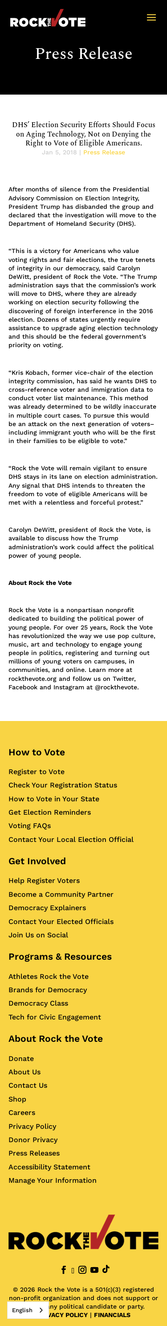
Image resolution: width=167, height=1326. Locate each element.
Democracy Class (38, 1003)
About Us (24, 1072)
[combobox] (28, 1310)
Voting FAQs (29, 825)
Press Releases (34, 1153)
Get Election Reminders (49, 812)
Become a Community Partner (61, 894)
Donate (21, 1058)
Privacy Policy (32, 1126)
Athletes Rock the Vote (48, 976)
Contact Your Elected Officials (61, 921)
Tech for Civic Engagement (54, 1017)
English (22, 1310)
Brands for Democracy (47, 990)
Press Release (84, 54)
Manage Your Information (52, 1180)
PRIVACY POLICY (62, 1314)
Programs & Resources (60, 956)
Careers (21, 1112)
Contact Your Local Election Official (71, 839)
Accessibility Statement (49, 1167)
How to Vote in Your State (53, 799)
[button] (151, 23)
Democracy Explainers (47, 907)
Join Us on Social (38, 935)
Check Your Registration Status (62, 785)
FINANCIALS (112, 1314)
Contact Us (27, 1085)
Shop (17, 1099)
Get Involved (37, 860)
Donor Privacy (32, 1139)
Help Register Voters (44, 880)
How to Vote (36, 752)
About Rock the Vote (55, 1038)
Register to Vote (36, 771)
